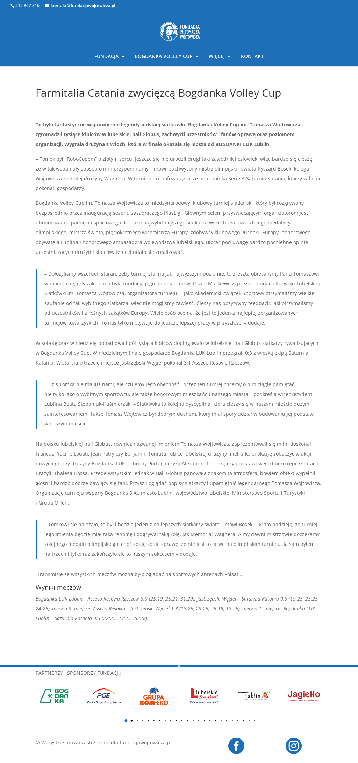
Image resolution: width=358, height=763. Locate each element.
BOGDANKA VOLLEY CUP (164, 57)
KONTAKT (252, 57)
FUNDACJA (106, 57)
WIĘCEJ (217, 57)
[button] (125, 720)
